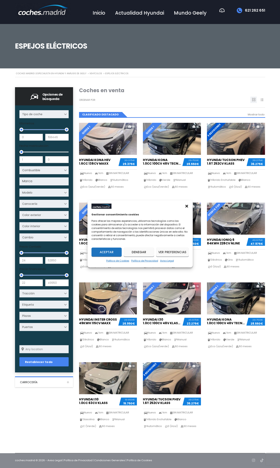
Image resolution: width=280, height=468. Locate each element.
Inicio (99, 13)
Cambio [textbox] (27, 237)
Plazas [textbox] (26, 316)
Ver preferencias (172, 252)
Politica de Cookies (117, 260)
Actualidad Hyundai (139, 13)
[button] (187, 206)
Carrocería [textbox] (29, 204)
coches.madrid (25, 460)
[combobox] (44, 114)
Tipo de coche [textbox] (32, 114)
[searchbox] (44, 181)
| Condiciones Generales (109, 460)
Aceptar (106, 252)
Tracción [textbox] (28, 293)
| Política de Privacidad (77, 460)
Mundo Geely (190, 13)
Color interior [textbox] (31, 226)
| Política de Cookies (139, 460)
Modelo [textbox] (27, 193)
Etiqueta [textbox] (28, 305)
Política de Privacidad (144, 260)
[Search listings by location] (44, 349)
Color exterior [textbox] (31, 215)
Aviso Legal (167, 260)
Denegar (139, 252)
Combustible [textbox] (31, 170)
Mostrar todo (256, 114)
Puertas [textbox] (27, 327)
